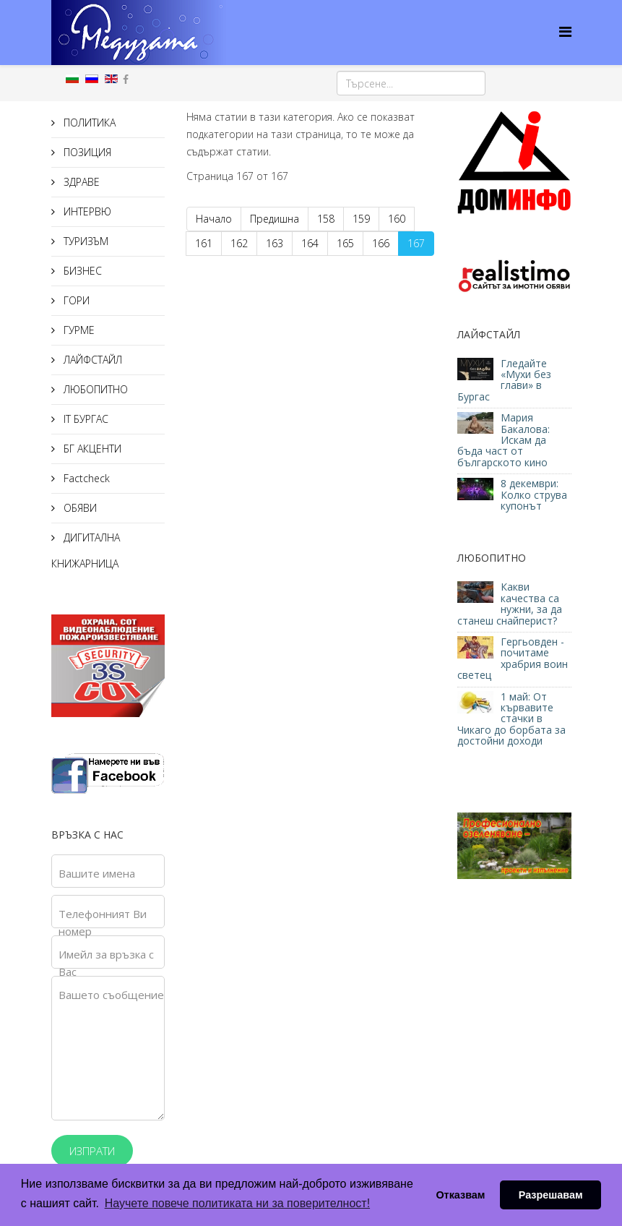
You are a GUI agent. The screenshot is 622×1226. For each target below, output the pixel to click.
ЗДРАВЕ (80, 182)
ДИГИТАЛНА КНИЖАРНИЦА (85, 550)
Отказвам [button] (460, 1195)
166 (380, 243)
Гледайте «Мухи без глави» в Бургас (504, 379)
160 (396, 219)
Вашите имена (97, 873)
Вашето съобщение (111, 994)
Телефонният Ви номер (103, 922)
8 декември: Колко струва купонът (534, 494)
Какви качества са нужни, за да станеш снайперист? (509, 603)
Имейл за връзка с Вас (106, 963)
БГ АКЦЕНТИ (91, 448)
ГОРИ (75, 300)
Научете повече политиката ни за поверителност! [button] (237, 1203)
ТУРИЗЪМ (84, 241)
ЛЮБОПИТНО (94, 389)
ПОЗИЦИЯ (86, 152)
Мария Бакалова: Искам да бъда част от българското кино (503, 440)
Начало (214, 219)
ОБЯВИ (79, 508)
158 (325, 219)
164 (310, 243)
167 (416, 243)
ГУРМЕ (78, 330)
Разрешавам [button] (551, 1195)
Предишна (274, 219)
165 (345, 243)
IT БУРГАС (84, 419)
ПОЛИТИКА (88, 122)
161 (203, 243)
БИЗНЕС (81, 271)
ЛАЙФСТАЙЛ (91, 359)
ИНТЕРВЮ (86, 211)
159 (361, 219)
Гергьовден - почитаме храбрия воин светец (512, 658)
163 (274, 243)
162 (239, 243)
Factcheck (85, 478)
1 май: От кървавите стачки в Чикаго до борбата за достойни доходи (511, 719)
